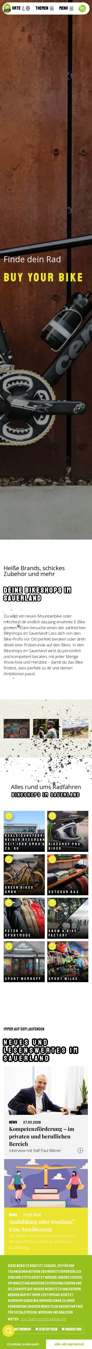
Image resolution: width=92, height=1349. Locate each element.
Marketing (72, 1329)
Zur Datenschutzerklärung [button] (43, 1319)
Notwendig (20, 1329)
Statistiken (46, 1329)
